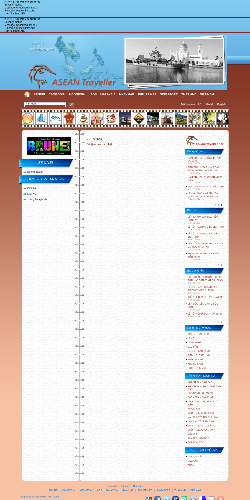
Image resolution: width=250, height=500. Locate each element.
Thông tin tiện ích (37, 199)
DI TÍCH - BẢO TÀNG (199, 351)
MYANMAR (126, 94)
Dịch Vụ (31, 193)
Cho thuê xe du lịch (201, 413)
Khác (191, 465)
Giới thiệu (32, 188)
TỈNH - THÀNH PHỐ (198, 334)
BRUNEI (39, 94)
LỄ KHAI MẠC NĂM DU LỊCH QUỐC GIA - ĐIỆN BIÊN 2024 (203, 196)
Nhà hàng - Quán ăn (200, 393)
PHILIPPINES (147, 94)
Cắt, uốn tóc (196, 442)
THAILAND (189, 94)
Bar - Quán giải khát (200, 397)
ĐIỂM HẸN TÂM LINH (199, 355)
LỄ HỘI (191, 338)
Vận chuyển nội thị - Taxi (203, 417)
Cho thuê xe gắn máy (201, 430)
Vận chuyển (195, 456)
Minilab (192, 434)
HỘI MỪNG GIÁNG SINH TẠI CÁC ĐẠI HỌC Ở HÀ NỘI (206, 246)
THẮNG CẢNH (195, 359)
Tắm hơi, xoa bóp (198, 438)
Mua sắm (193, 461)
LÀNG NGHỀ (194, 342)
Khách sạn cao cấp (200, 382)
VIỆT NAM (207, 94)
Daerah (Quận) (35, 171)
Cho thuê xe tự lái (200, 425)
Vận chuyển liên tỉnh (201, 421)
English (221, 104)
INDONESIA (76, 94)
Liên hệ (209, 104)
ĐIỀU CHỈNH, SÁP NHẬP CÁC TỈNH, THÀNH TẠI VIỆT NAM (204, 170)
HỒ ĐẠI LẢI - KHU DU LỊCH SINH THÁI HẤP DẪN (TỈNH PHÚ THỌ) (205, 280)
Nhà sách (194, 408)
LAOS (92, 94)
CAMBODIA (56, 94)
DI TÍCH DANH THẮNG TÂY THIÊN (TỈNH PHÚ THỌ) (202, 290)
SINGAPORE (169, 94)
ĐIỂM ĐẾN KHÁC (197, 368)
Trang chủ (112, 486)
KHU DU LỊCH (195, 363)
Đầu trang (138, 486)
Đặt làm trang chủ (191, 104)
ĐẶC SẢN (193, 346)
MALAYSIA (108, 94)
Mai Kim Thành (51, 496)
